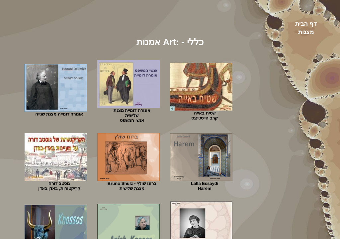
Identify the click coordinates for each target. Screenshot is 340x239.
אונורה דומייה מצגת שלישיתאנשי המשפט (132, 115)
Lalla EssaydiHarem (204, 186)
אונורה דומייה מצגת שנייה (59, 114)
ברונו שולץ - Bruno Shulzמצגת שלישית (132, 186)
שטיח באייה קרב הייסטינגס (204, 115)
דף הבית (306, 24)
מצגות (306, 32)
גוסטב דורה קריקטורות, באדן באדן (59, 186)
